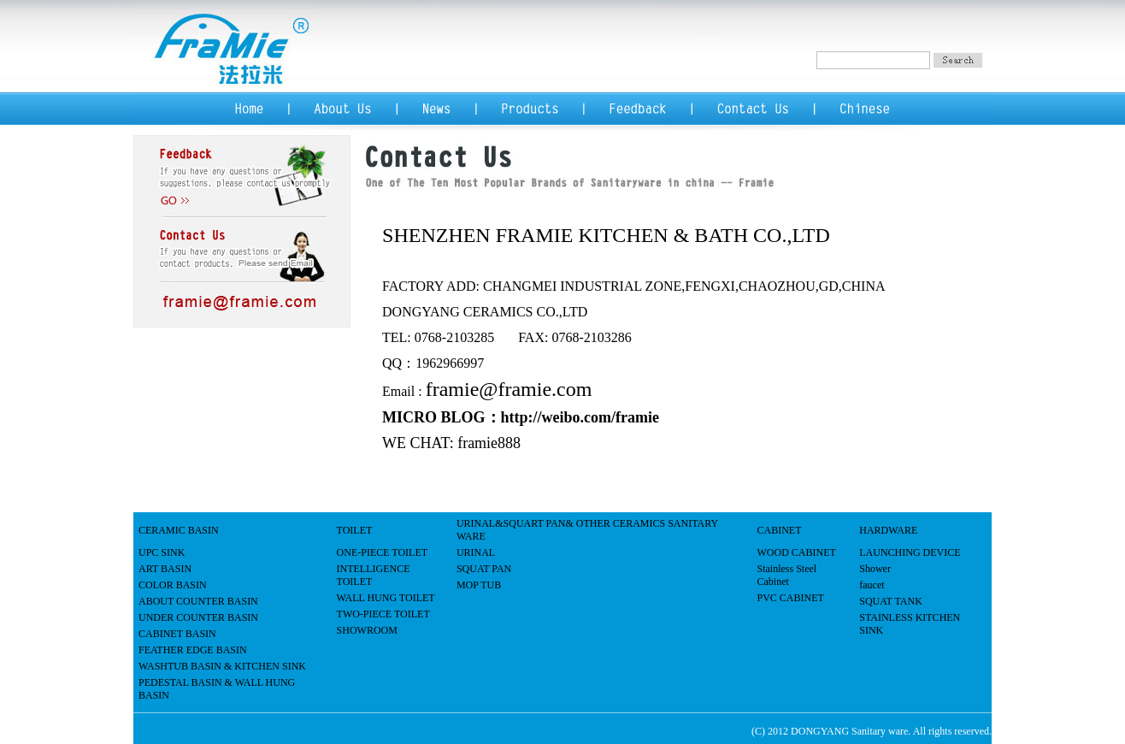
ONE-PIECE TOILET (382, 552)
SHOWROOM (367, 630)
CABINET (779, 530)
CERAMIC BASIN (178, 530)
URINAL (475, 552)
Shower (875, 569)
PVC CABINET (790, 598)
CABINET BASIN (177, 634)
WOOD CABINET (796, 552)
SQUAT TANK (890, 601)
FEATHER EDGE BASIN (192, 650)
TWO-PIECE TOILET (383, 614)
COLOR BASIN (172, 585)
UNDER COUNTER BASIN (198, 617)
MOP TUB (478, 585)
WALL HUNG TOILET (386, 598)
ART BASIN (164, 569)
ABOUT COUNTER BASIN (198, 601)
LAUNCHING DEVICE (909, 552)
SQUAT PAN (483, 569)
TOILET (355, 530)
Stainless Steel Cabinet (787, 575)
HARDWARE (888, 530)
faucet (871, 585)
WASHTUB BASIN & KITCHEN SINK (222, 666)
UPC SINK (161, 552)
